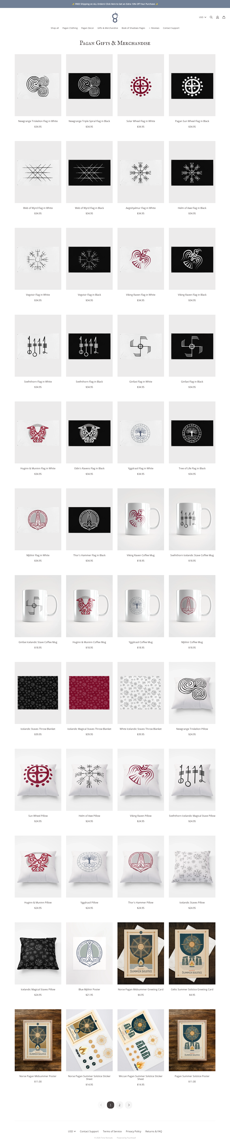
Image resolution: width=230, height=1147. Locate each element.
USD (202, 17)
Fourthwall (131, 1137)
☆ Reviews (154, 28)
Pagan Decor (87, 28)
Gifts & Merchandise (107, 28)
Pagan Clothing (70, 28)
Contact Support (171, 28)
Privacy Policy (133, 1131)
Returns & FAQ (153, 1131)
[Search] (211, 17)
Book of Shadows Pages (133, 28)
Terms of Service (112, 1131)
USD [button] (72, 1131)
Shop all (55, 28)
